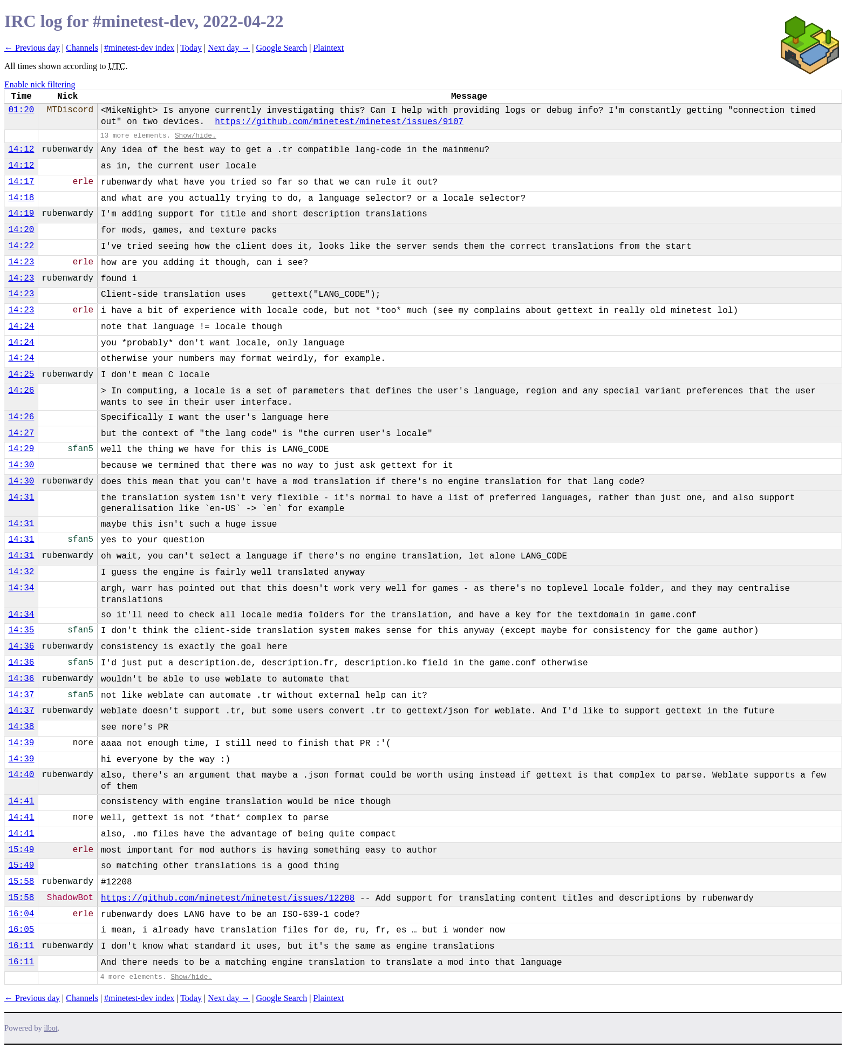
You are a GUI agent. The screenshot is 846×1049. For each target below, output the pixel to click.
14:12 (21, 149)
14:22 (21, 246)
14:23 (21, 262)
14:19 (21, 214)
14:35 (21, 630)
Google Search (282, 47)
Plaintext (328, 47)
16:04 (21, 914)
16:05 (21, 930)
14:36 (21, 646)
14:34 (21, 588)
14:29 (21, 449)
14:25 (21, 374)
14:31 (21, 497)
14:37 (21, 695)
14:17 (21, 182)
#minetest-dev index (139, 47)
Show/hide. (195, 136)
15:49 (21, 850)
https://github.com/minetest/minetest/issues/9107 (339, 122)
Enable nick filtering (40, 84)
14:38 (21, 727)
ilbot (51, 1028)
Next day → (229, 47)
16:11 (21, 946)
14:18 (21, 198)
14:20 (21, 230)
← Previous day (32, 47)
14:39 (21, 743)
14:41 (21, 801)
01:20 (21, 110)
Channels (82, 47)
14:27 (21, 433)
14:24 (21, 326)
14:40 (21, 775)
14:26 (21, 391)
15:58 (21, 882)
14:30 (21, 465)
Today (191, 47)
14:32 (21, 572)
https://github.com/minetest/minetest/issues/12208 (227, 898)
